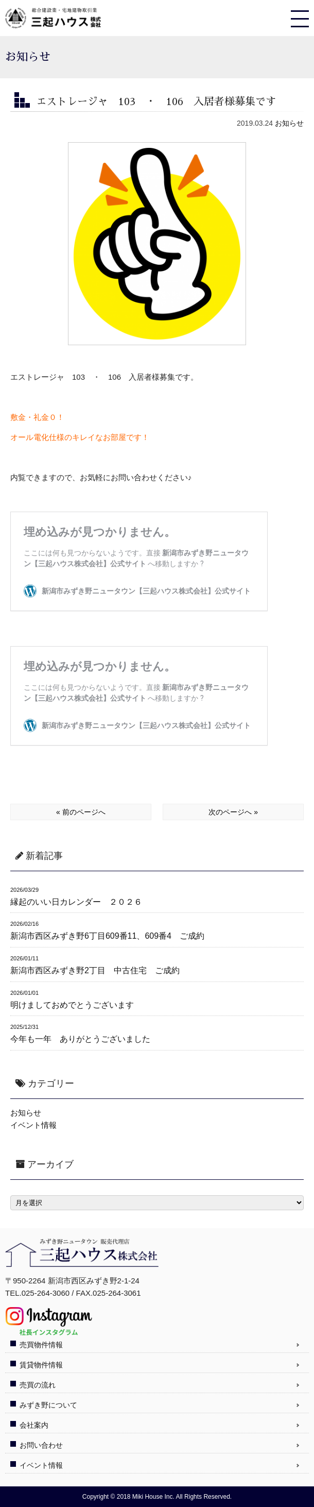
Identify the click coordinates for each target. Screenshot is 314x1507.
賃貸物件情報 (41, 1365)
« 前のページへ (81, 812)
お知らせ (289, 123)
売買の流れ (38, 1385)
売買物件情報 (41, 1345)
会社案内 (34, 1425)
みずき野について (48, 1405)
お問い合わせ (41, 1445)
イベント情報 (33, 1125)
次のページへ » (233, 812)
